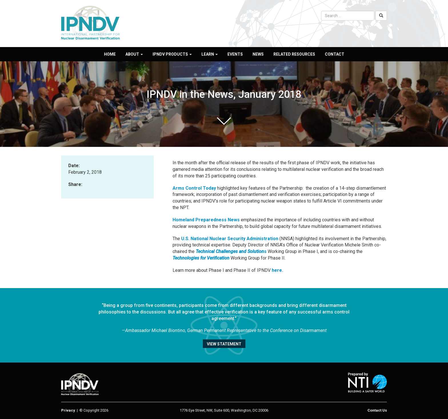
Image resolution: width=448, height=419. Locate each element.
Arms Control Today (194, 188)
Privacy (68, 410)
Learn (209, 54)
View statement (224, 344)
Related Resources (294, 54)
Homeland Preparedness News (206, 219)
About (134, 54)
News (258, 54)
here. (277, 270)
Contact (334, 54)
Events (235, 54)
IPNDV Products (172, 54)
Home (110, 54)
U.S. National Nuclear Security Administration (229, 238)
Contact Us (377, 410)
